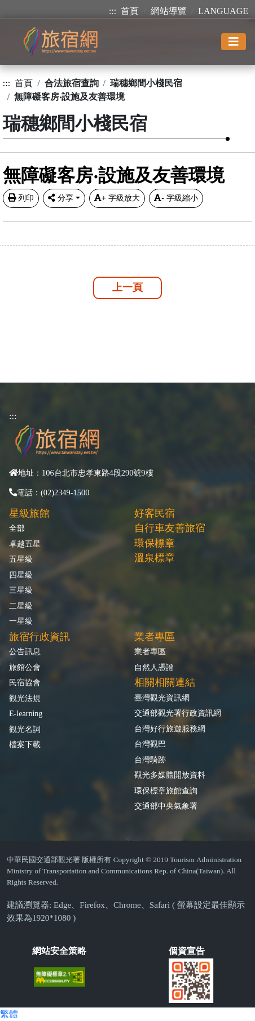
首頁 (130, 11)
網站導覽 (169, 11)
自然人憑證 (154, 667)
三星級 (21, 589)
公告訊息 (25, 651)
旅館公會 (25, 667)
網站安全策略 (59, 951)
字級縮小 (176, 197)
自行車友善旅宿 (169, 528)
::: (112, 11)
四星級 (21, 574)
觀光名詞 (25, 729)
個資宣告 (187, 951)
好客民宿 (154, 513)
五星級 (21, 558)
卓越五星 (25, 543)
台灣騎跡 (150, 759)
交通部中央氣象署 (165, 805)
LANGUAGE (223, 11)
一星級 (21, 620)
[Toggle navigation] (233, 41)
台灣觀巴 (150, 743)
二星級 (21, 605)
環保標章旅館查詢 (165, 790)
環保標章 (154, 543)
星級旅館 (29, 513)
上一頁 (127, 287)
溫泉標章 (154, 557)
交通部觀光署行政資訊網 (177, 712)
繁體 (9, 1014)
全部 (17, 527)
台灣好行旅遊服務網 (169, 728)
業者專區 (150, 651)
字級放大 (117, 197)
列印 (21, 197)
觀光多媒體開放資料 (169, 774)
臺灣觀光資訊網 (162, 697)
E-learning (25, 713)
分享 (60, 197)
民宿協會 (25, 682)
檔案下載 (25, 744)
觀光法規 (25, 698)
